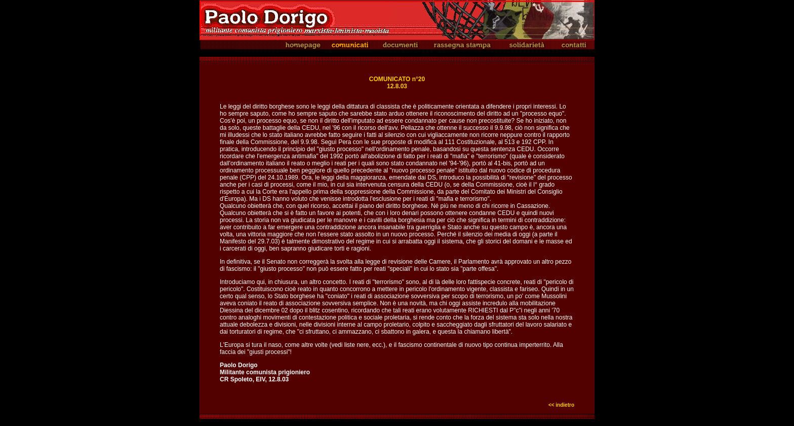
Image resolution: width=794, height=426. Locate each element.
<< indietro (561, 405)
